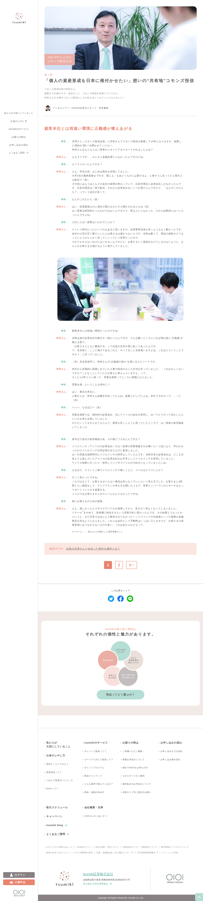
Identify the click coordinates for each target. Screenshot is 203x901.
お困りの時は (130, 742)
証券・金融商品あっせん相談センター (114, 852)
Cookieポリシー (84, 847)
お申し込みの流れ (171, 742)
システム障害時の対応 (83, 852)
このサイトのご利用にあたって (59, 847)
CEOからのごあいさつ (95, 816)
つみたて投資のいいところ (59, 780)
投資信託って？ (54, 772)
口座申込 (20, 882)
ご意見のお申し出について (57, 852)
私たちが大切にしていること (18, 113)
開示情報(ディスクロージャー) (174, 847)
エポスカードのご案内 (133, 776)
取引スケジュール (57, 807)
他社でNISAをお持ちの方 (135, 767)
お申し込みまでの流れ (171, 751)
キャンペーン (54, 816)
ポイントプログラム (94, 767)
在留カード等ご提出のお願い (136, 792)
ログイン (20, 875)
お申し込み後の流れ (170, 759)
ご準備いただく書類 (132, 751)
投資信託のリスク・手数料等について (140, 847)
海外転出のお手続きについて (136, 784)
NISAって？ (52, 788)
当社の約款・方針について (107, 847)
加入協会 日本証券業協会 (95, 883)
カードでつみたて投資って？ (98, 759)
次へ (131, 565)
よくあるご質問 (17, 153)
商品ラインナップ (93, 776)
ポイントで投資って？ (95, 751)
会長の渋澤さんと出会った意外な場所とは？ (93, 548)
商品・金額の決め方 (94, 792)
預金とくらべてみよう (57, 764)
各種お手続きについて (133, 759)
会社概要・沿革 (93, 807)
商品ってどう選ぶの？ (120, 694)
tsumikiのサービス (96, 742)
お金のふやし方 (55, 755)
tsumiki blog (54, 825)
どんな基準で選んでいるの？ (98, 784)
